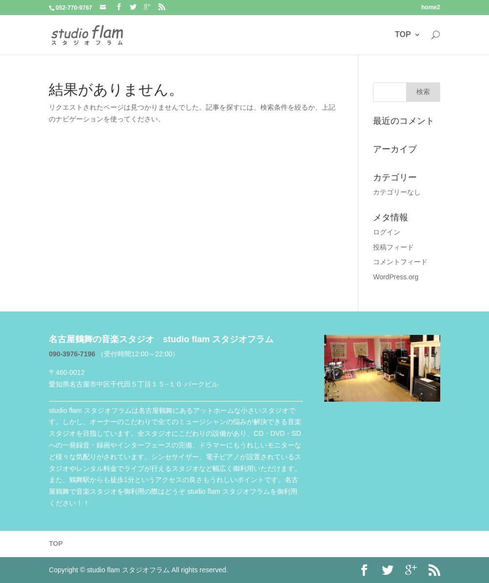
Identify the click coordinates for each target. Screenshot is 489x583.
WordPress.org (395, 277)
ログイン (386, 232)
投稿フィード (393, 247)
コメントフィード (400, 262)
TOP (403, 35)
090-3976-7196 (73, 354)
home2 (430, 7)
